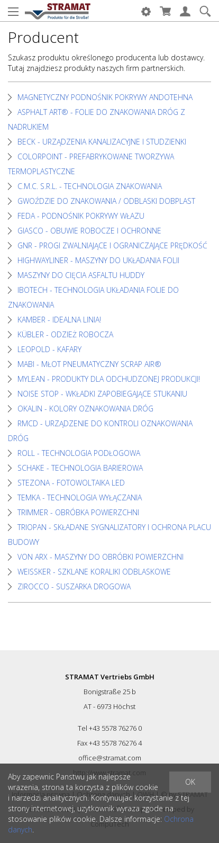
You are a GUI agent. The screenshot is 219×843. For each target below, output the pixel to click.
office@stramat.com (109, 758)
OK (190, 782)
